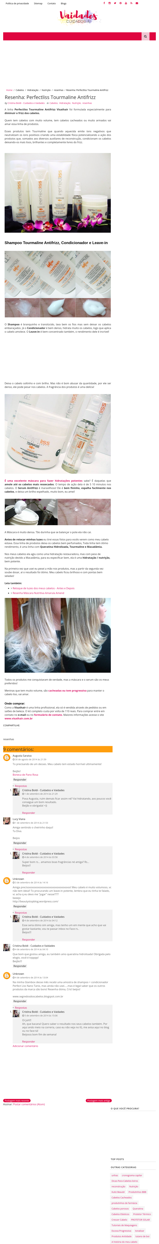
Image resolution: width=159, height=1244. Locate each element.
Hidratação (33, 89)
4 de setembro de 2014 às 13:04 (31, 976)
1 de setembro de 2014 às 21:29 (41, 792)
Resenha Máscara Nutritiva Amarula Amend (38, 595)
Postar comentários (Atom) (29, 1103)
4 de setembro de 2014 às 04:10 (31, 948)
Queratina (138, 189)
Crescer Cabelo (119, 200)
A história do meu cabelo (124, 222)
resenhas (58, 89)
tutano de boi (142, 216)
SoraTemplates (17, 1240)
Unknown (18, 877)
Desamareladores (61, 1124)
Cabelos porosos (120, 189)
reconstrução (118, 166)
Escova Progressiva (121, 211)
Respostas (21, 785)
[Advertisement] (79, 64)
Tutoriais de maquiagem (65, 1177)
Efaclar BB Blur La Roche (65, 1183)
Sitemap (38, 3)
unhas (115, 155)
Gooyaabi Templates (42, 1240)
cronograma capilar (132, 155)
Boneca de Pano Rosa (25, 773)
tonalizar (139, 211)
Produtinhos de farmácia (65, 1153)
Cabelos (20, 89)
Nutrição (46, 89)
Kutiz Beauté (118, 172)
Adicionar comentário (25, 1044)
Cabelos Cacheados (122, 177)
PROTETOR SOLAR (140, 200)
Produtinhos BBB (137, 172)
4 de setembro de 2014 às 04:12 (41, 919)
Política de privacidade (17, 3)
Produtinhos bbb (61, 1158)
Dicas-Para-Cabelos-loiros (125, 161)
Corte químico (59, 1129)
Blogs (63, 3)
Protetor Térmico (142, 194)
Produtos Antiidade (122, 216)
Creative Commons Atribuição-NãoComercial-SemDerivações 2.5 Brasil (79, 1215)
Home (9, 89)
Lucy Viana (19, 818)
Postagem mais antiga (93, 1099)
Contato (52, 3)
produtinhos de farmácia (124, 183)
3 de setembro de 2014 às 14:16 (31, 881)
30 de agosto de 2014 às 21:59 (30, 758)
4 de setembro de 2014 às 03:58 (41, 856)
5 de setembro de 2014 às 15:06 (41, 1014)
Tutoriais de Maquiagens (124, 205)
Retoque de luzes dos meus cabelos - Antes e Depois (44, 591)
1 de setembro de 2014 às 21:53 (31, 821)
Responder (19, 778)
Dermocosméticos (61, 1148)
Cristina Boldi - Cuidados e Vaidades (43, 789)
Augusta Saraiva (22, 754)
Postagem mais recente (17, 1099)
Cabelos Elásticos (120, 194)
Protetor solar (59, 1188)
